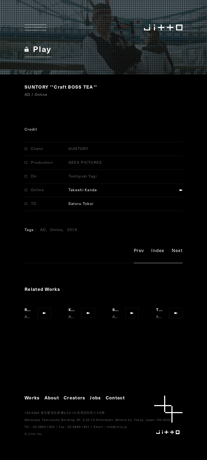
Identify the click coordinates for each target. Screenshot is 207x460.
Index (157, 251)
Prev (139, 251)
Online (56, 229)
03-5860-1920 (44, 426)
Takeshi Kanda (82, 190)
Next (177, 251)
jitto (168, 415)
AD (43, 229)
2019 (72, 229)
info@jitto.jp (116, 426)
